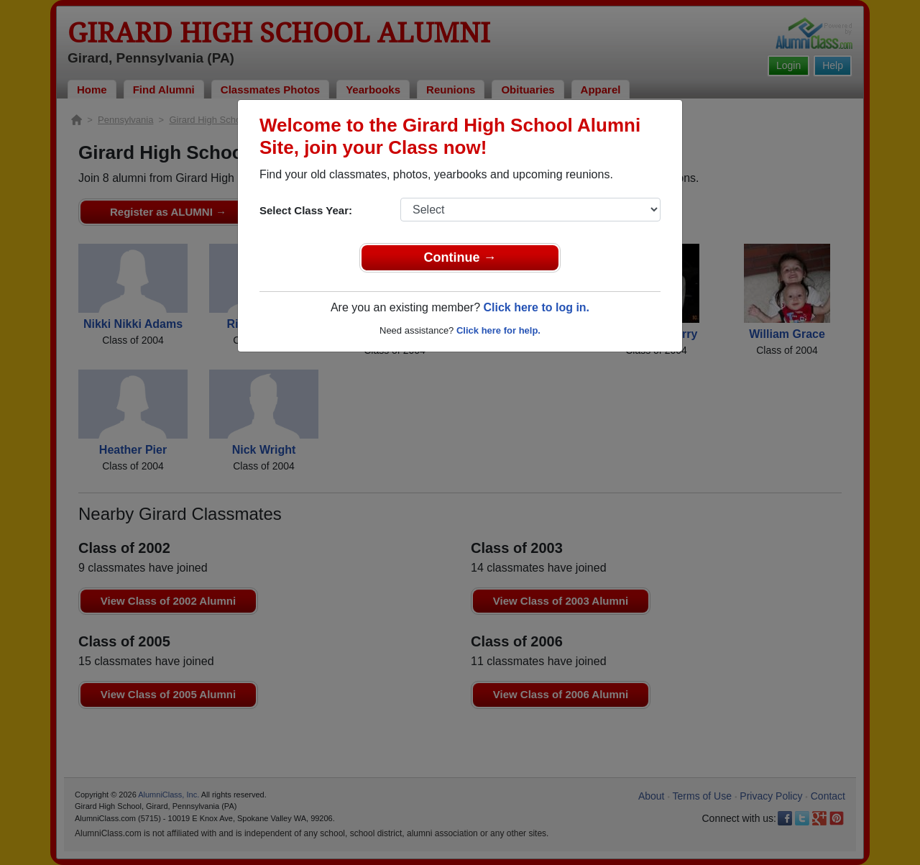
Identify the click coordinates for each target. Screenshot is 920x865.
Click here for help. (498, 330)
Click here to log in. (536, 307)
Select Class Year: (305, 210)
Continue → (460, 257)
